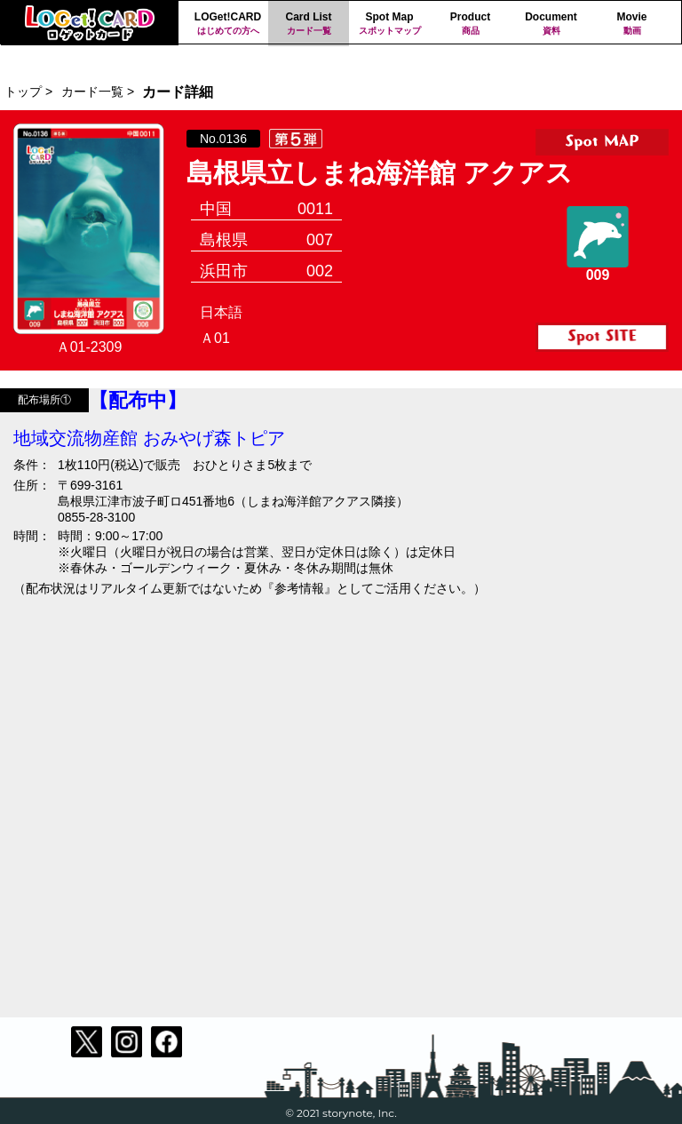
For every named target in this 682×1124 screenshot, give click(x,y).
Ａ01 (215, 338)
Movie (632, 24)
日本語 (221, 312)
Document (551, 24)
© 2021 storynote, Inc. (341, 1113)
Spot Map (389, 24)
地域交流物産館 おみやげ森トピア (149, 438)
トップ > (28, 91)
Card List (309, 24)
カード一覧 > (97, 91)
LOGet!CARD (228, 24)
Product (470, 24)
